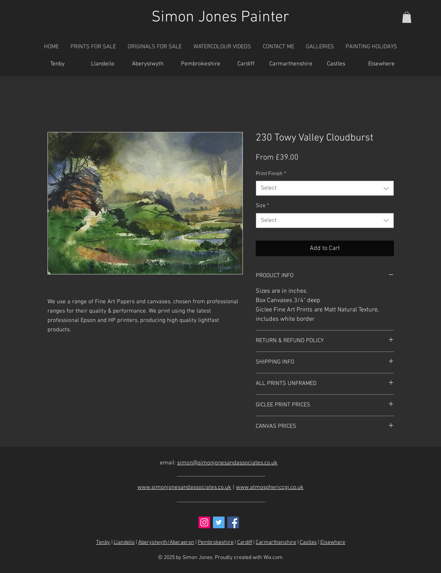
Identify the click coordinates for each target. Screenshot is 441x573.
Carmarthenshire (276, 542)
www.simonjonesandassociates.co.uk (184, 487)
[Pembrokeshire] (200, 64)
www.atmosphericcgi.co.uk (270, 487)
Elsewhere (332, 542)
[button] (406, 17)
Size (262, 205)
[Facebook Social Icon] (233, 522)
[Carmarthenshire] (291, 64)
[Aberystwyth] (147, 64)
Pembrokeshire (216, 542)
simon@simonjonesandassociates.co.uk (227, 462)
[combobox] (325, 188)
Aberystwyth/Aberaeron (166, 542)
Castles (308, 542)
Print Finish (271, 173)
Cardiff (244, 542)
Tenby (103, 542)
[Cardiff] (246, 64)
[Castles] (336, 64)
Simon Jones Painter (220, 17)
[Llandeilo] (102, 64)
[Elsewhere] (381, 64)
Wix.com (273, 557)
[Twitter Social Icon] (219, 522)
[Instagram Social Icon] (204, 522)
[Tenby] (57, 64)
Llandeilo (124, 542)
